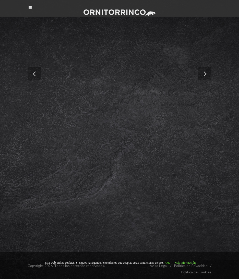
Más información (185, 262)
